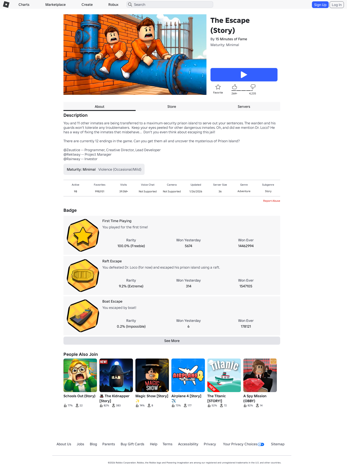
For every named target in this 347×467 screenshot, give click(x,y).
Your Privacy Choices (243, 444)
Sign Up (320, 4)
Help (153, 444)
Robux (113, 4)
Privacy (210, 444)
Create (87, 4)
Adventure (244, 191)
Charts (24, 4)
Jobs (80, 444)
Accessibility (188, 444)
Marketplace (55, 4)
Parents (108, 444)
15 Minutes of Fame (231, 39)
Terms (167, 444)
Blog (93, 444)
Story (268, 191)
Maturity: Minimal (224, 44)
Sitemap (277, 444)
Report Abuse (271, 200)
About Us (64, 444)
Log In (337, 4)
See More (172, 340)
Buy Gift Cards (132, 444)
